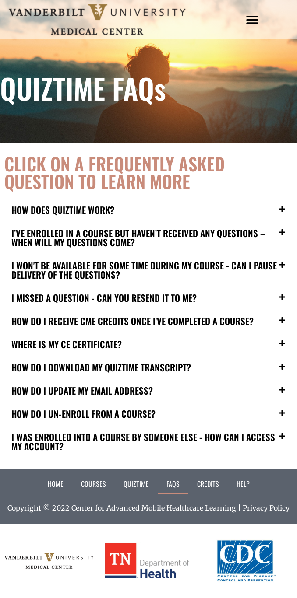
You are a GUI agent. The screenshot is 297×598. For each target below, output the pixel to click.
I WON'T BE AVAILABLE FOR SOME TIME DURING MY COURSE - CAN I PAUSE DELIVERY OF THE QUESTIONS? (144, 270)
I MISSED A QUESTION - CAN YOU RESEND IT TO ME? (104, 297)
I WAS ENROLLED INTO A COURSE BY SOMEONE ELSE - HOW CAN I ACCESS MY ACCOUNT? (143, 441)
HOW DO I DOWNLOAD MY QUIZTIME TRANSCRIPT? (101, 367)
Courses (93, 484)
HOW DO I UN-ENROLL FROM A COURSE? (83, 413)
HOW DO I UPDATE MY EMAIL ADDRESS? (82, 390)
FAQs (173, 484)
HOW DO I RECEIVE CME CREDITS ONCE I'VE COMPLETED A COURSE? (132, 321)
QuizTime (136, 484)
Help (243, 484)
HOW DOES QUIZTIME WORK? (62, 210)
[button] (252, 20)
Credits (208, 484)
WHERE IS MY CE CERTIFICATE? (66, 344)
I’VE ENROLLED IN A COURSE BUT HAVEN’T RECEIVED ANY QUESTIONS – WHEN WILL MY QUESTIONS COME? (138, 237)
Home (56, 484)
